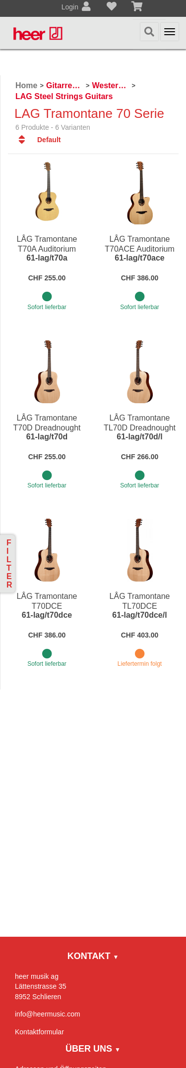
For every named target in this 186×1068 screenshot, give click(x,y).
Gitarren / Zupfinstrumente (64, 85)
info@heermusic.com (47, 1014)
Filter (9, 563)
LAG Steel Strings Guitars (64, 96)
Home (26, 85)
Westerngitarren (110, 85)
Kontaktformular (39, 1032)
